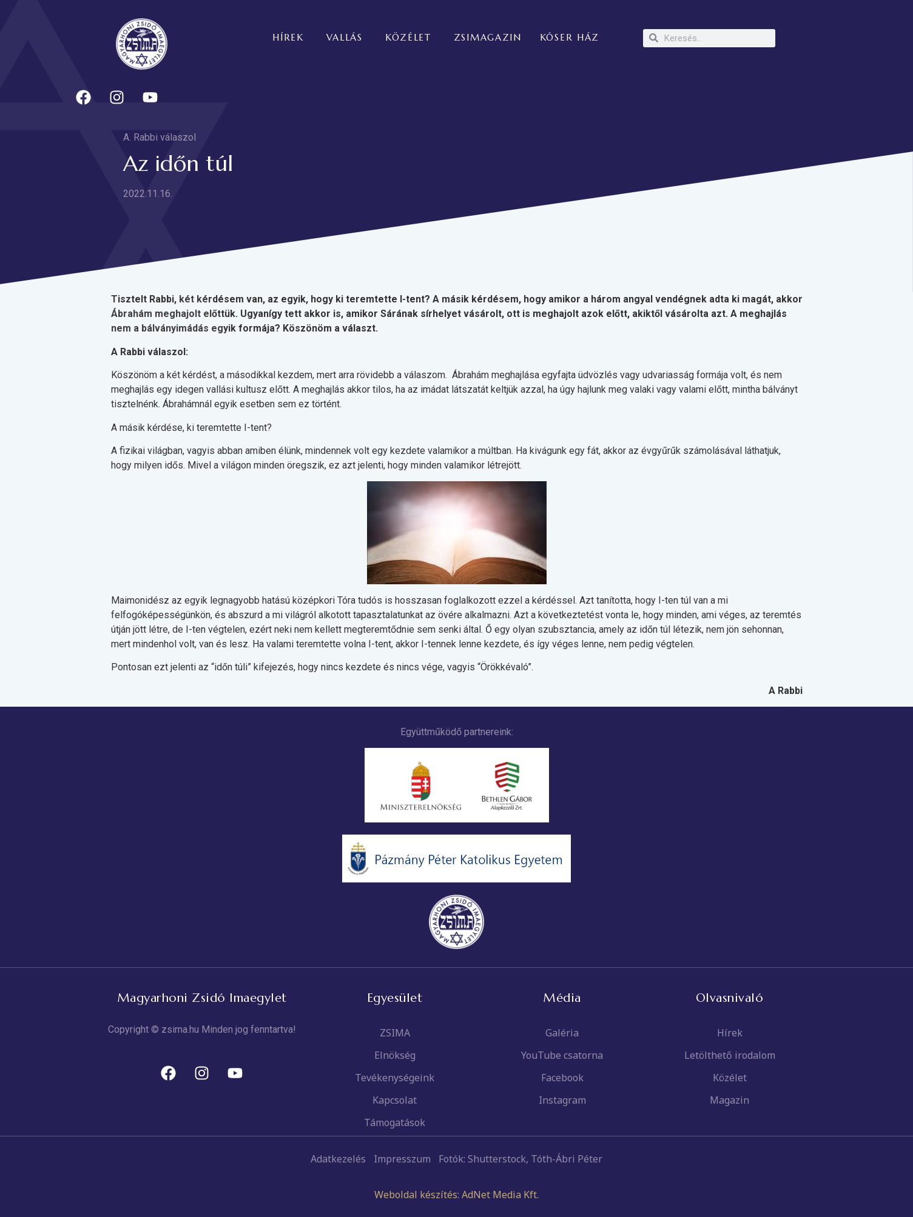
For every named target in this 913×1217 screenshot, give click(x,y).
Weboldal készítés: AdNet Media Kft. (456, 1194)
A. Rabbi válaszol (159, 137)
